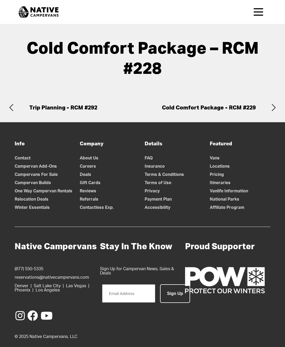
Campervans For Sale (36, 174)
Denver (21, 286)
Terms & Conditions (164, 174)
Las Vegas (76, 286)
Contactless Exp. (97, 207)
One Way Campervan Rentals (43, 191)
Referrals (89, 199)
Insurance (155, 166)
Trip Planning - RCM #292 (63, 108)
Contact (23, 158)
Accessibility (157, 207)
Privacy (152, 191)
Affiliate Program (227, 207)
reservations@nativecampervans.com (52, 277)
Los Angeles (48, 290)
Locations (220, 166)
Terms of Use (158, 183)
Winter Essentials (32, 207)
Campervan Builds (33, 183)
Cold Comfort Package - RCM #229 (209, 108)
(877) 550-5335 (29, 269)
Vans (215, 158)
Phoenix (22, 290)
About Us (89, 158)
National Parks (224, 199)
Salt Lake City (47, 286)
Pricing (217, 174)
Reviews (88, 191)
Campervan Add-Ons (36, 166)
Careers (88, 166)
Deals (85, 174)
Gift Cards (90, 183)
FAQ (149, 158)
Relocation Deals (31, 199)
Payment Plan (158, 199)
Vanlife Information (229, 191)
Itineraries (220, 183)
